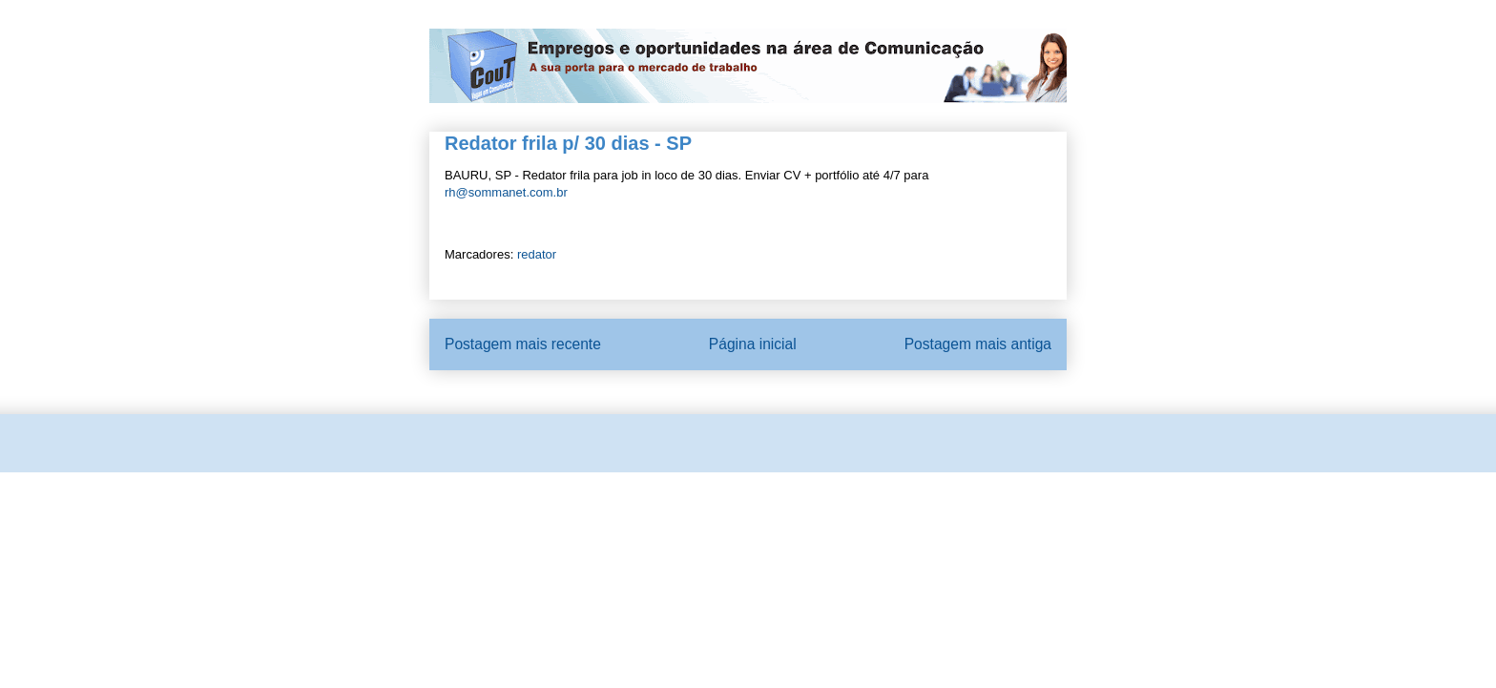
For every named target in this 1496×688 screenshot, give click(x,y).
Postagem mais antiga (977, 344)
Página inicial (753, 344)
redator (536, 254)
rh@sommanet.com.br (506, 192)
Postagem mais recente (523, 344)
